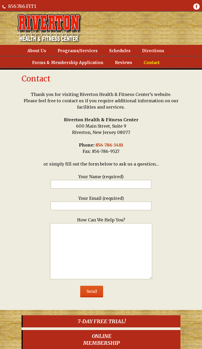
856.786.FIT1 (22, 6)
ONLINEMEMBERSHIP (101, 339)
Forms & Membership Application (67, 62)
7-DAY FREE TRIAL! (102, 321)
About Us (36, 50)
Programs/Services (78, 50)
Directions (153, 50)
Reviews (123, 62)
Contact (152, 62)
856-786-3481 (109, 145)
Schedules (119, 50)
